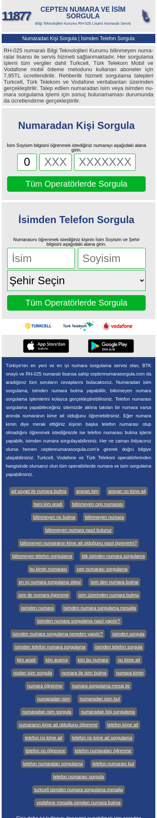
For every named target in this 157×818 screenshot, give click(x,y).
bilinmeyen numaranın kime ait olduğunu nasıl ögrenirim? (78, 542)
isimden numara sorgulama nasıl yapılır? (78, 620)
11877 (16, 16)
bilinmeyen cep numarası (97, 504)
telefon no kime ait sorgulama (102, 737)
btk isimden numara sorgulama (113, 555)
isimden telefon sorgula (118, 646)
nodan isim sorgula (32, 672)
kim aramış (57, 659)
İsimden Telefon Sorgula (108, 38)
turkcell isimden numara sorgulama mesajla (78, 789)
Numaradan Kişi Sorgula (49, 38)
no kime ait (129, 659)
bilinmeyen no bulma (54, 517)
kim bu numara (93, 659)
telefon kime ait (122, 724)
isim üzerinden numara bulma (108, 594)
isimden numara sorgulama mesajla (99, 607)
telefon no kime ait (43, 737)
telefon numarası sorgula (78, 776)
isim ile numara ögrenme (43, 594)
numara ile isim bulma (84, 672)
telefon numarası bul (113, 763)
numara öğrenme (44, 685)
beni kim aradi (48, 504)
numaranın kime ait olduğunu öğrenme (58, 724)
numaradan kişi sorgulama (108, 711)
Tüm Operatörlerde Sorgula (76, 183)
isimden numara (37, 607)
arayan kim (87, 491)
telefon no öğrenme (45, 750)
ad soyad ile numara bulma (39, 491)
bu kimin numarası (48, 568)
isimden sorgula (128, 633)
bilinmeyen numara (104, 517)
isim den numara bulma (114, 581)
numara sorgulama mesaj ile (101, 685)
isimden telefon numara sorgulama (50, 646)
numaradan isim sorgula (46, 711)
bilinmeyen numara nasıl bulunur (78, 529)
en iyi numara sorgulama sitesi (50, 581)
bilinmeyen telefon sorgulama (42, 555)
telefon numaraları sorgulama (53, 763)
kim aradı (26, 659)
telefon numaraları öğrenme (103, 750)
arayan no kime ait (127, 491)
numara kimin (130, 672)
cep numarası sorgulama (102, 568)
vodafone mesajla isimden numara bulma (78, 802)
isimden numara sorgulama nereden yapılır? (58, 633)
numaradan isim (53, 698)
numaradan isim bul (100, 698)
